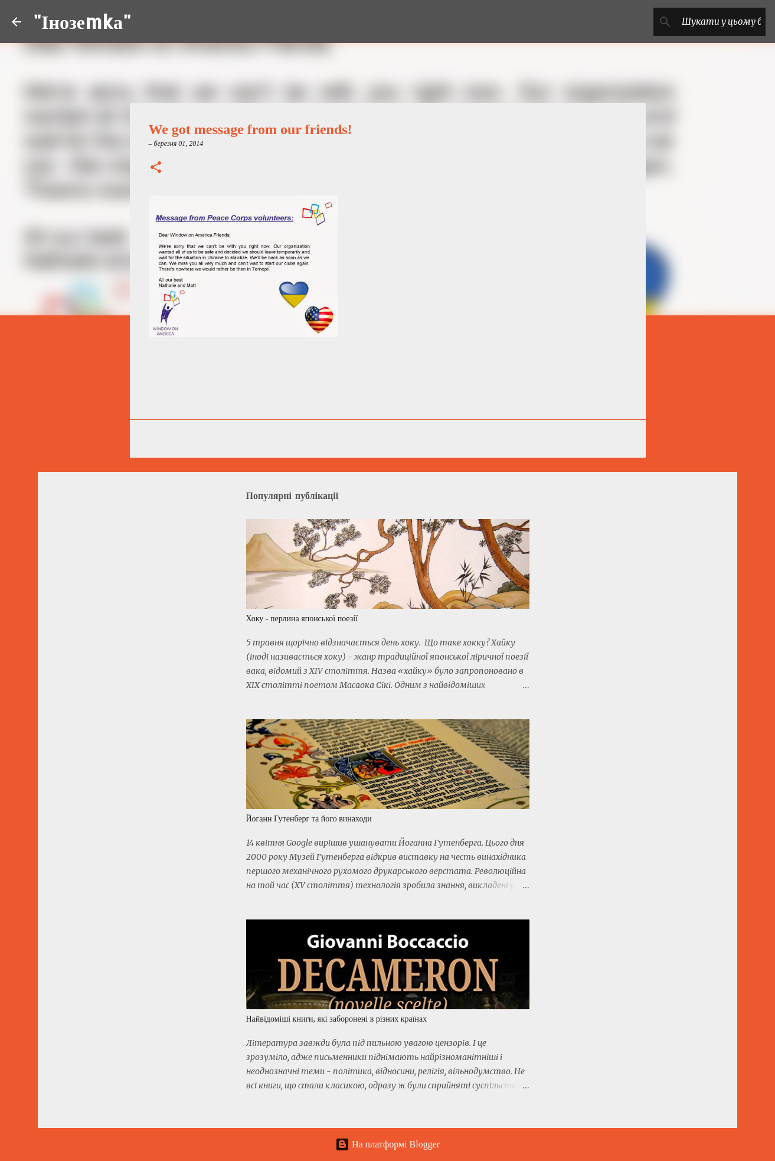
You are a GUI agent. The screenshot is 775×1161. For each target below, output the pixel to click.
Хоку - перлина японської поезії (302, 618)
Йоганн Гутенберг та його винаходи (309, 818)
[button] (156, 168)
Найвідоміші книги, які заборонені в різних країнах (336, 1019)
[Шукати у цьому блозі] (704, 22)
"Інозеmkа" (82, 21)
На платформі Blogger (387, 1144)
